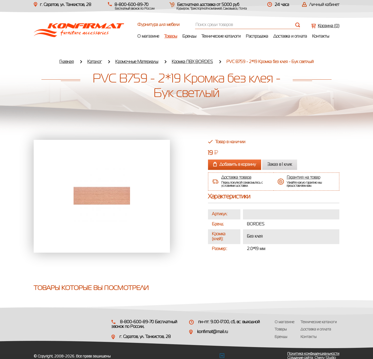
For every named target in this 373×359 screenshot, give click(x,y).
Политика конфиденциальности (313, 353)
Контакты (320, 36)
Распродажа (257, 36)
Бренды (189, 36)
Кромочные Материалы (136, 62)
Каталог (94, 62)
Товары (170, 36)
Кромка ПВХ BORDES (192, 62)
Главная (66, 62)
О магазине (148, 36)
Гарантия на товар (303, 178)
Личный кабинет (324, 5)
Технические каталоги (221, 36)
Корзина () (328, 26)
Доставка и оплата (290, 36)
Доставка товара (236, 178)
